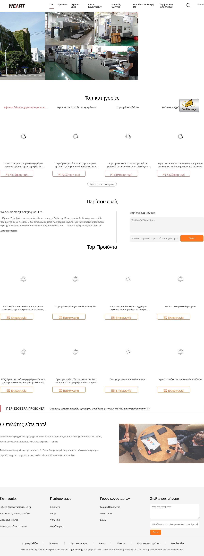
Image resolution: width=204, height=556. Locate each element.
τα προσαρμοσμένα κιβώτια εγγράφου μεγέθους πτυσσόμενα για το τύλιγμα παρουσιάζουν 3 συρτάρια (128, 309)
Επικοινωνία (16, 317)
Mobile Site (177, 543)
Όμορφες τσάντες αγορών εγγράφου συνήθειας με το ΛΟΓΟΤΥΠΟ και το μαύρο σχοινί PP (100, 408)
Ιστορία (53, 513)
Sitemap (121, 543)
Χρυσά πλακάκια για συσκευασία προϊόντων (180, 379)
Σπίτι (51, 4)
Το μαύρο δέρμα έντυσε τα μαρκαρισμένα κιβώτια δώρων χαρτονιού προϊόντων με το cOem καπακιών (75, 166)
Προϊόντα (62, 4)
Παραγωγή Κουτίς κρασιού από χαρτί (128, 379)
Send (192, 238)
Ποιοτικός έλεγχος (116, 5)
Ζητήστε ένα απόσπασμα (166, 5)
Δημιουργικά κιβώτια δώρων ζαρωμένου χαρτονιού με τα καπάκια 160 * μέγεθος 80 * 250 (128, 166)
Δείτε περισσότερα (9, 231)
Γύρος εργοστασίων (94, 5)
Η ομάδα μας (56, 526)
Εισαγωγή (55, 507)
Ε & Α (103, 520)
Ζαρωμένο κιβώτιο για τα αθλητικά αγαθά (76, 306)
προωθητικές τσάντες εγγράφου (15, 513)
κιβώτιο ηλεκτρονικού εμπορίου (180, 306)
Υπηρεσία (55, 520)
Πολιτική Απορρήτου (148, 543)
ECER (180, 549)
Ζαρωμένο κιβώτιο (9, 520)
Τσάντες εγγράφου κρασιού (13, 526)
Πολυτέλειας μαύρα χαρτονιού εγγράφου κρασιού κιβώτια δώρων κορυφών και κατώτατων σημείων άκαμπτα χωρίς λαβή (23, 166)
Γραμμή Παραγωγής (110, 507)
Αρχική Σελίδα (30, 543)
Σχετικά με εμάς (79, 543)
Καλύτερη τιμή (17, 174)
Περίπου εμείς (75, 5)
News (102, 543)
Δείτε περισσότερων (102, 184)
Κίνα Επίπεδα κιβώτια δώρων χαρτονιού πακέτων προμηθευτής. (52, 549)
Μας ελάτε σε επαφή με (143, 5)
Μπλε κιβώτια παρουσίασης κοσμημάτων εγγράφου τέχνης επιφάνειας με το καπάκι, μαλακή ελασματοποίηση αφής (23, 309)
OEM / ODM (106, 513)
